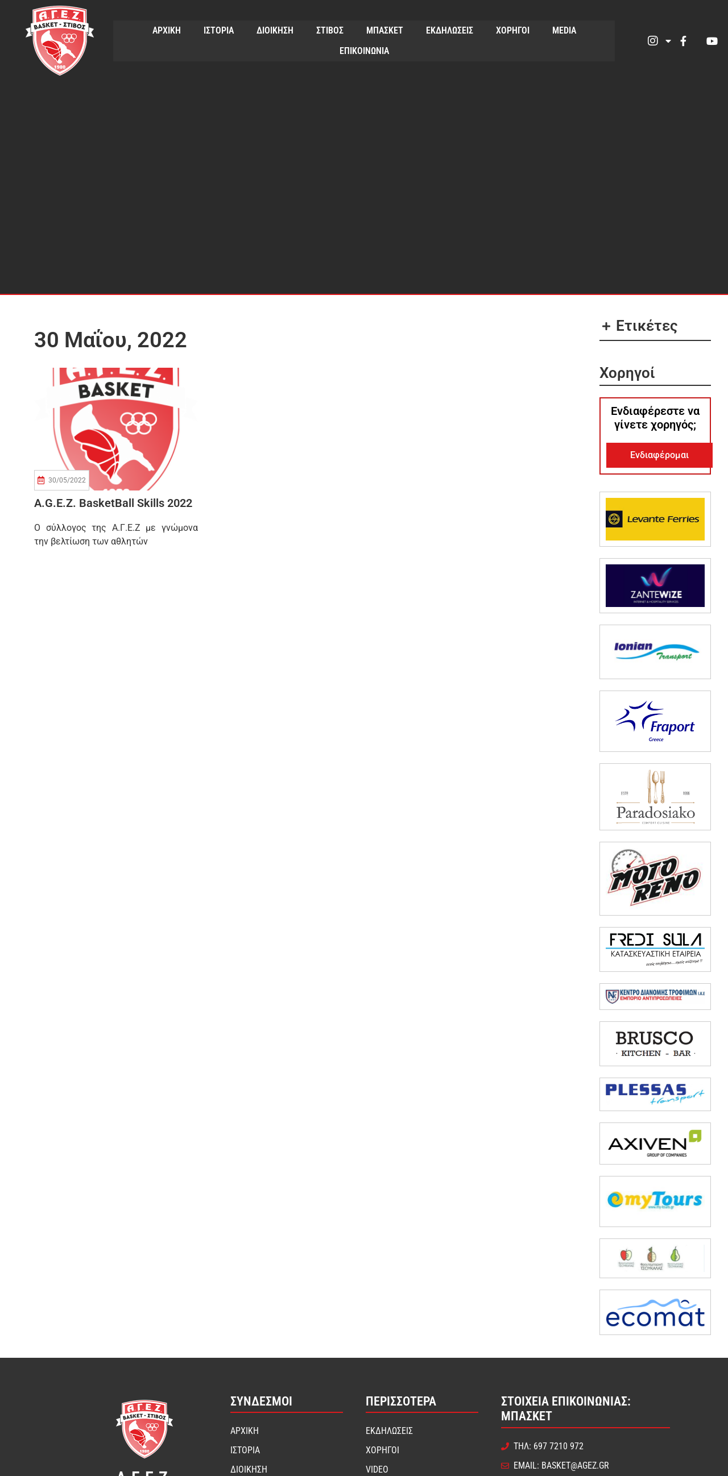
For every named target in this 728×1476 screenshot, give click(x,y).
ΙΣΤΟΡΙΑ (219, 30)
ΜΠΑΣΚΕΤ (384, 30)
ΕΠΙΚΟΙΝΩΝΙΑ (364, 50)
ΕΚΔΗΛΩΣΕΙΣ (449, 30)
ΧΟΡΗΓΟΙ (513, 30)
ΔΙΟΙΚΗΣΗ (275, 30)
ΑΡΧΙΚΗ (166, 30)
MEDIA (564, 30)
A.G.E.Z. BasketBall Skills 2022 (113, 503)
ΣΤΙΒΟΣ (330, 30)
